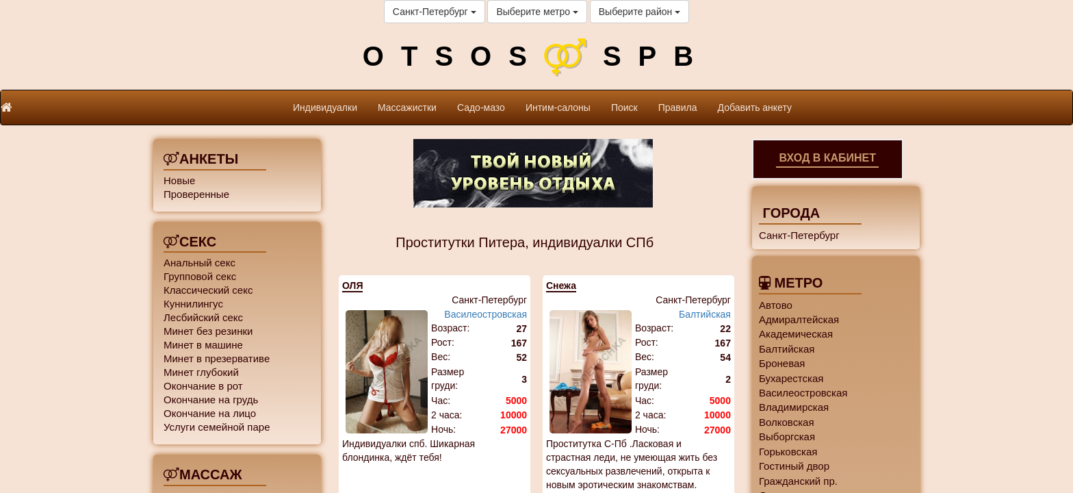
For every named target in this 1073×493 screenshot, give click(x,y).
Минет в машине (203, 345)
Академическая (796, 334)
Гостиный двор (794, 466)
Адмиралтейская (799, 319)
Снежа (561, 285)
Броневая (782, 363)
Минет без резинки (208, 331)
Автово (775, 305)
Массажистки (407, 107)
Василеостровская (485, 314)
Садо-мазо (481, 107)
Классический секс (208, 290)
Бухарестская (791, 378)
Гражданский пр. (798, 481)
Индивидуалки (325, 107)
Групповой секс (200, 276)
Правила (677, 107)
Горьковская (788, 451)
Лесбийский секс (203, 317)
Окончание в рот (203, 386)
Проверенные (196, 194)
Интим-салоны (558, 107)
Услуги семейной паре (217, 427)
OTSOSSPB (536, 56)
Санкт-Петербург (434, 11)
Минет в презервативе (217, 358)
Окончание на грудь (211, 399)
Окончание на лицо (210, 413)
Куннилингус (193, 303)
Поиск (624, 107)
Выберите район (639, 11)
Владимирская (794, 407)
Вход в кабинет (827, 158)
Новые (179, 180)
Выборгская (787, 436)
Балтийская (705, 314)
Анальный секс (199, 262)
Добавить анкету (755, 107)
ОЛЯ (352, 285)
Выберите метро (537, 11)
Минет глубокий (201, 372)
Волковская (786, 422)
